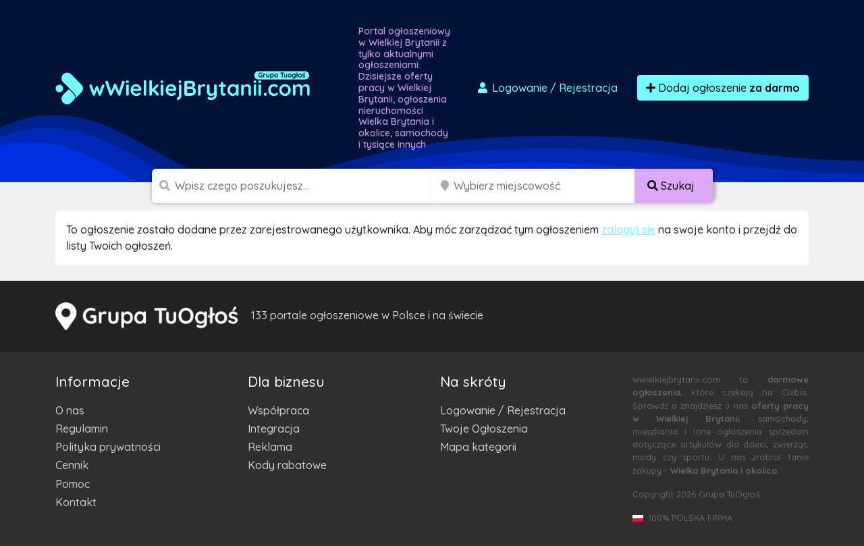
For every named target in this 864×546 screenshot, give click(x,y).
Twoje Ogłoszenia (484, 428)
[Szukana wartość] (304, 186)
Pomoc (72, 484)
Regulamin (81, 428)
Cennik (71, 465)
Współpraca (278, 410)
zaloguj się (628, 229)
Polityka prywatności (108, 447)
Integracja (274, 428)
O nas (69, 410)
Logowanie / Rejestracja (503, 410)
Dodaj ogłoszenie (723, 87)
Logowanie (547, 87)
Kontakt (76, 502)
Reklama (270, 447)
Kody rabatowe (287, 465)
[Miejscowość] (544, 186)
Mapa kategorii (478, 447)
